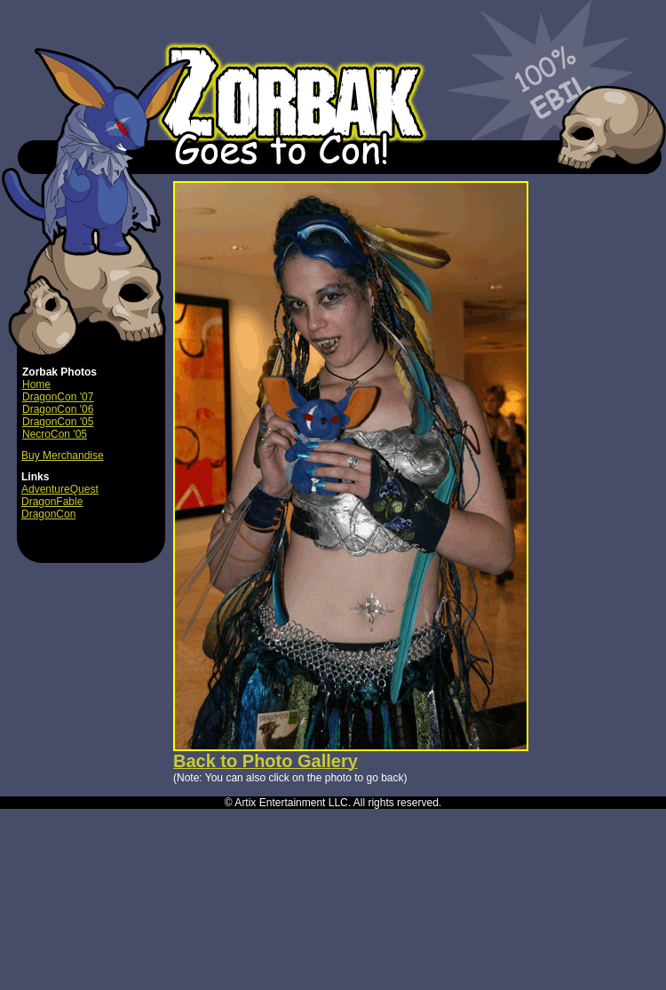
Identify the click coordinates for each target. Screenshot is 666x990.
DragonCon (48, 514)
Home (36, 384)
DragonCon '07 (57, 397)
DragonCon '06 (57, 409)
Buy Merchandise (62, 455)
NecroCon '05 (54, 434)
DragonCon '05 (57, 422)
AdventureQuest (60, 489)
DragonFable (52, 501)
